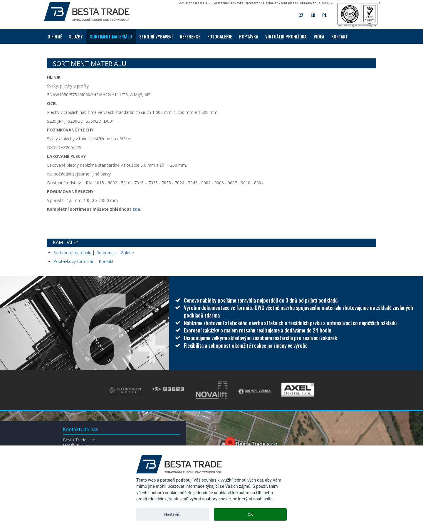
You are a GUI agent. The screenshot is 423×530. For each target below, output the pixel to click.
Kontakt (106, 261)
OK (250, 514)
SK (312, 14)
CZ (300, 14)
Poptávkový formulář (73, 261)
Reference (106, 252)
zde (136, 209)
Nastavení (172, 514)
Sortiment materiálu (73, 252)
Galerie (127, 252)
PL (324, 14)
